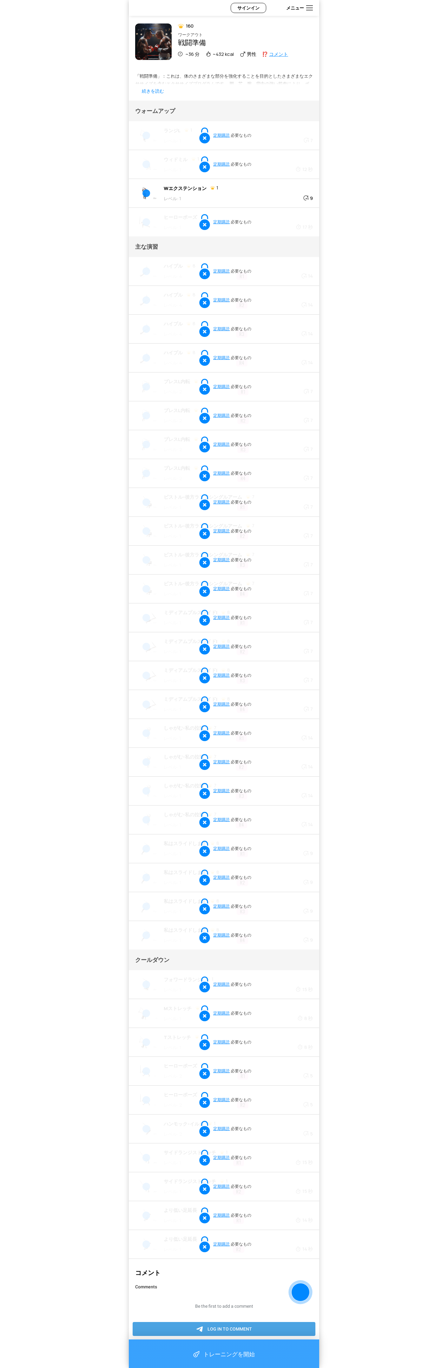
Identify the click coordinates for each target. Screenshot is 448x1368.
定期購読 (221, 135)
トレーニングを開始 (224, 1354)
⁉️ (275, 54)
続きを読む (153, 91)
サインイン (248, 8)
